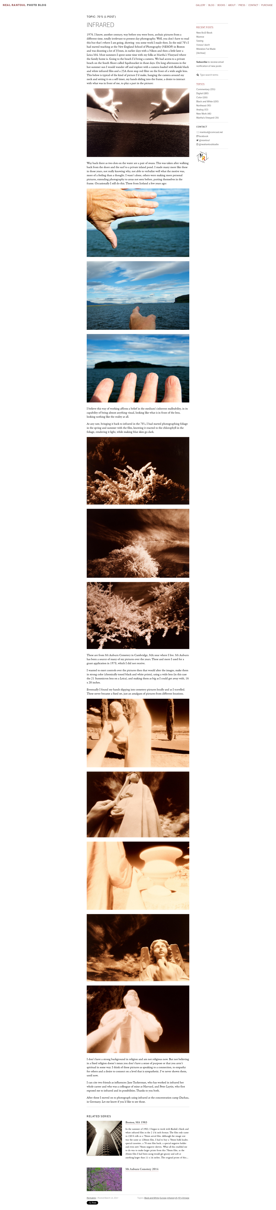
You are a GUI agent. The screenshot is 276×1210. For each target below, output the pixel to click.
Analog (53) (202, 109)
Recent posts (204, 27)
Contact (253, 5)
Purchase (267, 5)
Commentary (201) (205, 89)
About (231, 5)
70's (180, 1198)
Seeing (199, 40)
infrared (170, 1198)
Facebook (202, 136)
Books (221, 5)
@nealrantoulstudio (207, 144)
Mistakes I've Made (206, 48)
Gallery (200, 5)
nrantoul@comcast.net (209, 132)
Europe (163, 1198)
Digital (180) (202, 93)
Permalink (91, 1198)
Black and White (151, 1198)
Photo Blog (36, 5)
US (176, 1198)
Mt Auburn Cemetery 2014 (141, 1169)
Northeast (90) (203, 105)
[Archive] (201, 52)
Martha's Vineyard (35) (207, 117)
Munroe (200, 36)
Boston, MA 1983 (136, 1122)
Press (241, 5)
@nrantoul (203, 140)
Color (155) (202, 97)
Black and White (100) (207, 101)
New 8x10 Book (204, 32)
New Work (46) (203, 113)
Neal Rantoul (14, 5)
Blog (211, 5)
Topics (200, 84)
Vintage (185, 1198)
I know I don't (203, 44)
